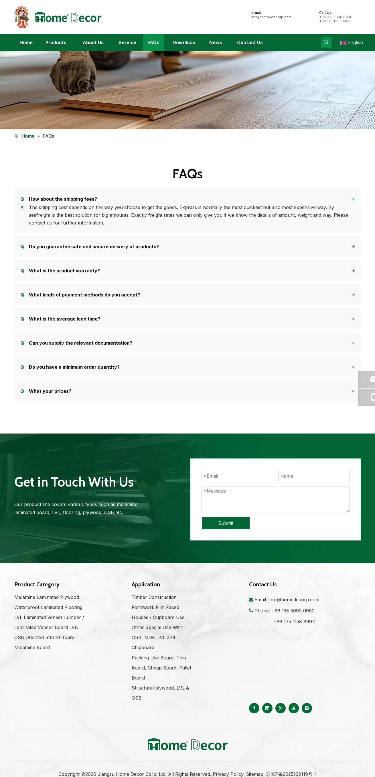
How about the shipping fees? (58, 199)
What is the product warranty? (60, 270)
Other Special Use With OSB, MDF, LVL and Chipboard (157, 645)
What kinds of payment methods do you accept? (80, 294)
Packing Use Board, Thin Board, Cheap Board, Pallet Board (161, 675)
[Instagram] (307, 716)
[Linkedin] (267, 716)
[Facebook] (254, 716)
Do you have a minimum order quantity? (70, 366)
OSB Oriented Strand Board (44, 645)
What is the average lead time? (60, 318)
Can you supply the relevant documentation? (76, 342)
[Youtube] (294, 716)
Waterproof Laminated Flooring (48, 615)
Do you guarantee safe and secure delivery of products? (89, 246)
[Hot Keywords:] (326, 42)
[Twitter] (280, 716)
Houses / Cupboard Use (158, 625)
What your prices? (45, 390)
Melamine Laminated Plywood (46, 605)
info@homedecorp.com (271, 17)
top (363, 752)
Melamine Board (32, 655)
